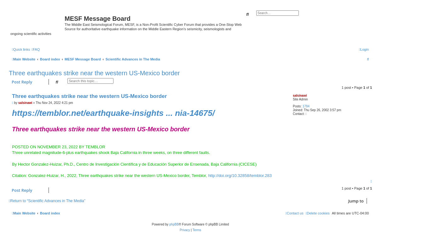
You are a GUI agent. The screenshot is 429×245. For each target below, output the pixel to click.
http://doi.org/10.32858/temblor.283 (240, 175)
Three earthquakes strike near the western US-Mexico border (94, 73)
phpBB (174, 224)
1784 (306, 106)
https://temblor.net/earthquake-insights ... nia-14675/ (113, 113)
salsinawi (300, 95)
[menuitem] (36, 49)
